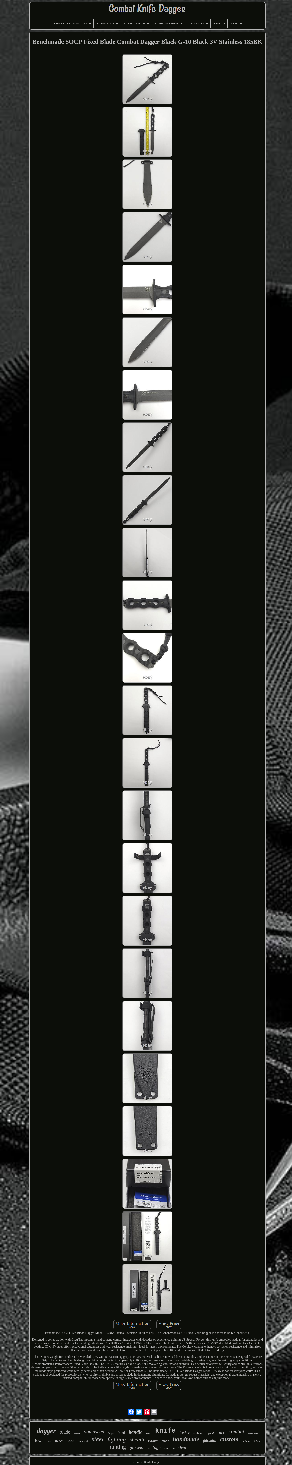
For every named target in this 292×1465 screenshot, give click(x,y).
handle (135, 1432)
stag (166, 1448)
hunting (117, 1447)
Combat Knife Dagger (147, 1462)
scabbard (198, 1433)
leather (185, 1433)
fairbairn (209, 1441)
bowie (39, 1441)
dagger (46, 1431)
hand (121, 1433)
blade (65, 1432)
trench (59, 1441)
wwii (148, 1433)
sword (77, 1433)
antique (246, 1441)
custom (229, 1439)
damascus (94, 1432)
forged (111, 1433)
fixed (211, 1433)
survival (83, 1441)
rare (220, 1432)
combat (236, 1432)
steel (97, 1439)
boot (70, 1440)
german (136, 1448)
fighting (117, 1439)
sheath (137, 1440)
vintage (154, 1447)
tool (49, 1442)
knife (165, 1431)
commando (253, 1433)
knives (257, 1441)
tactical (179, 1447)
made (165, 1441)
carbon (153, 1441)
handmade (186, 1439)
